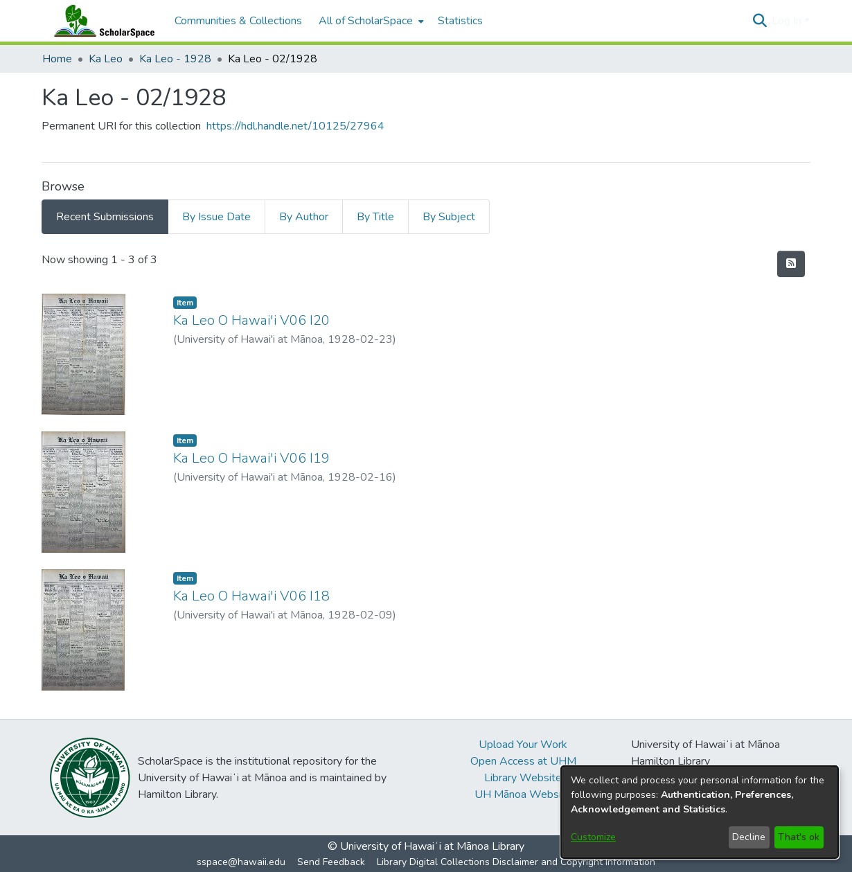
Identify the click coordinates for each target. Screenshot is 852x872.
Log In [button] (788, 20)
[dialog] (699, 812)
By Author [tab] (303, 216)
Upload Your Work (523, 744)
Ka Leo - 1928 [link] (175, 58)
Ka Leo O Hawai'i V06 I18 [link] (251, 596)
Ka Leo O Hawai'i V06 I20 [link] (251, 320)
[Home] (101, 20)
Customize (593, 837)
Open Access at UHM (523, 761)
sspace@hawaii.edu (241, 862)
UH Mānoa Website (522, 794)
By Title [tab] (375, 216)
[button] (759, 20)
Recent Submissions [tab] (105, 216)
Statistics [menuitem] (460, 20)
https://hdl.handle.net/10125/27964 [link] (295, 126)
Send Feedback (331, 862)
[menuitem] (370, 21)
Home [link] (57, 58)
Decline (748, 837)
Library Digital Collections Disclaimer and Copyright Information (516, 862)
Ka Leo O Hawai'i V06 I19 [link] (251, 458)
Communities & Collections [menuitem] (238, 20)
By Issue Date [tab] (216, 216)
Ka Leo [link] (106, 58)
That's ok (798, 837)
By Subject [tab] (449, 216)
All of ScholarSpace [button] (366, 20)
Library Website (523, 777)
